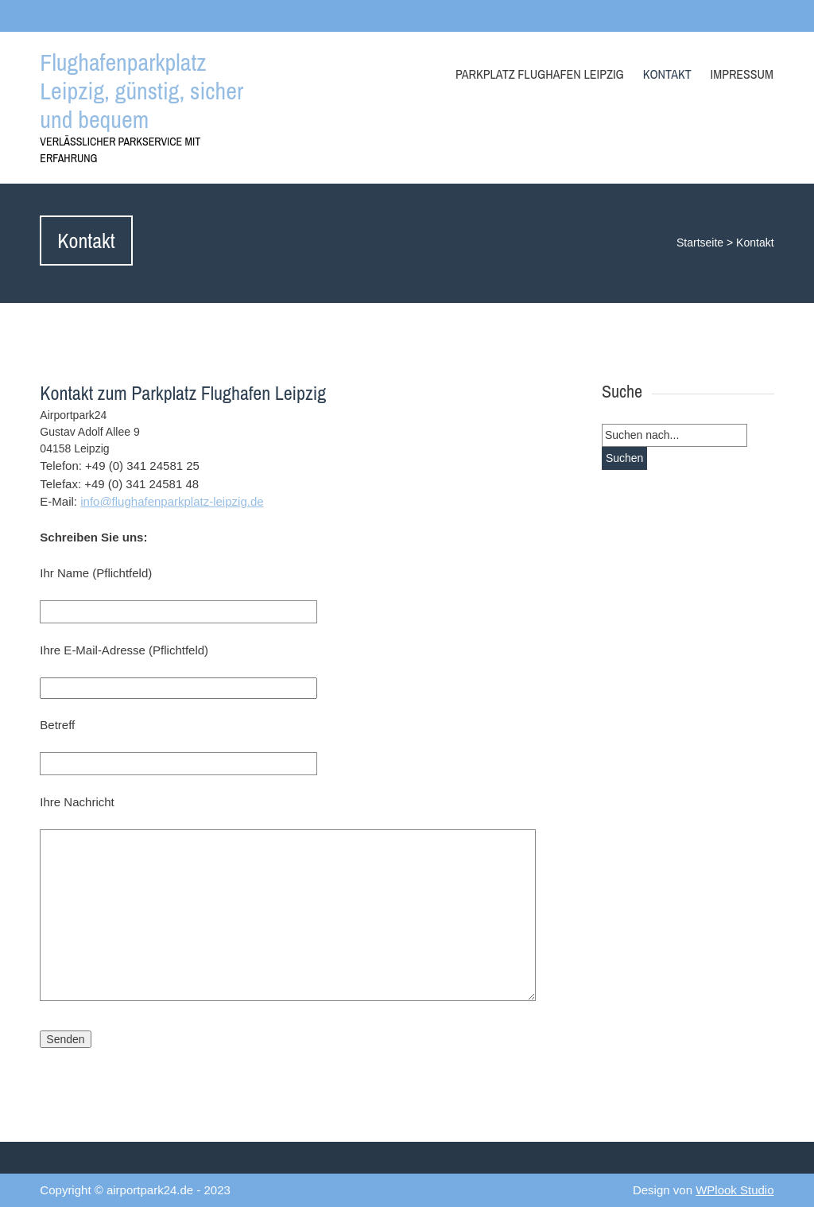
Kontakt (667, 74)
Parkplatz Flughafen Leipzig (539, 74)
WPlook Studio (734, 1190)
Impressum (742, 74)
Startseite (699, 242)
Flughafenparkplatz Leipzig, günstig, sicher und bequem (141, 90)
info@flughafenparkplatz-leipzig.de (171, 501)
